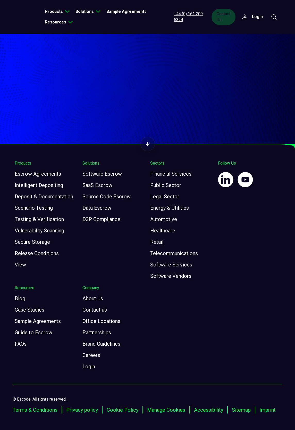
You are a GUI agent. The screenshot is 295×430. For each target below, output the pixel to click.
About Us (92, 298)
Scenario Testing (34, 208)
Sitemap (241, 410)
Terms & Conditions (35, 410)
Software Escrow (102, 174)
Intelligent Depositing (39, 185)
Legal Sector (164, 196)
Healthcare (162, 231)
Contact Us (223, 16)
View (20, 265)
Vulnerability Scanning (39, 231)
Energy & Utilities (169, 208)
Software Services (171, 265)
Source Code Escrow (106, 196)
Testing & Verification (39, 219)
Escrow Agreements (38, 174)
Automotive (163, 219)
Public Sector (165, 185)
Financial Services (170, 174)
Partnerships (96, 332)
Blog (20, 298)
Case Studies (29, 310)
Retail (156, 242)
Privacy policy (82, 410)
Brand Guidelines (101, 344)
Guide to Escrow (33, 332)
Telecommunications (174, 253)
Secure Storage (32, 242)
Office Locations (101, 321)
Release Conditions (37, 253)
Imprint (267, 410)
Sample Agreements (126, 11)
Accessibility (208, 410)
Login (88, 366)
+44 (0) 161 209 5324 (188, 16)
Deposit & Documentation (44, 196)
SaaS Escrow (97, 185)
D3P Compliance (101, 219)
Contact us (94, 310)
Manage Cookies (166, 410)
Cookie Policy (122, 410)
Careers (91, 355)
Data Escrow (96, 208)
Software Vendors (170, 276)
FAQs (21, 344)
